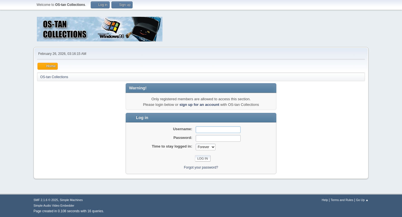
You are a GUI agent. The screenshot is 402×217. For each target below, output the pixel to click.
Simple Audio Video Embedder (54, 205)
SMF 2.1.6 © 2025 (46, 200)
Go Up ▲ (362, 200)
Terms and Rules (342, 200)
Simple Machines (71, 200)
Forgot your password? (201, 167)
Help (325, 200)
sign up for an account (199, 104)
